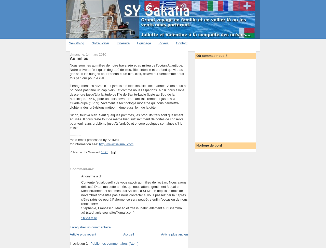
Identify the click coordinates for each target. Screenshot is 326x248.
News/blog (76, 43)
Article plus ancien (174, 234)
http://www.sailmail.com (116, 144)
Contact (181, 43)
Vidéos (163, 43)
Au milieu (79, 58)
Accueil (128, 234)
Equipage (144, 43)
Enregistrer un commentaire (90, 227)
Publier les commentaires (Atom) (114, 243)
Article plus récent (83, 234)
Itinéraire (123, 43)
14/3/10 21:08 (89, 218)
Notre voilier (100, 43)
